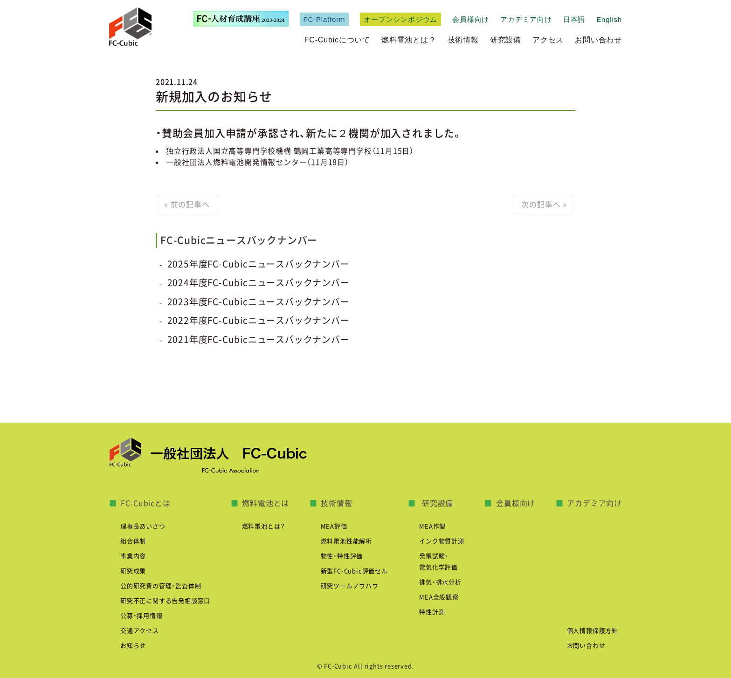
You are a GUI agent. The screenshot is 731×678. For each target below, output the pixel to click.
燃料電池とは (265, 503)
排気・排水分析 (440, 582)
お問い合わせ (598, 40)
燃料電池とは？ (408, 40)
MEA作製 (432, 526)
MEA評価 (334, 526)
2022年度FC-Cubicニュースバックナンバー (258, 320)
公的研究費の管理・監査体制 (160, 586)
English (609, 19)
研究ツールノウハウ (350, 586)
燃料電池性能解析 (346, 541)
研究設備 (505, 40)
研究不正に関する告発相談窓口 (165, 601)
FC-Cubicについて (337, 40)
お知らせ (133, 646)
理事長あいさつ (143, 526)
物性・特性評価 (342, 556)
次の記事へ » (544, 204)
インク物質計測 (441, 541)
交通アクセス (139, 631)
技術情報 (463, 40)
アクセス (548, 40)
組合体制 (133, 541)
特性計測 (432, 612)
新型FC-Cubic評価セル (354, 571)
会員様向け (470, 19)
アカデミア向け (526, 19)
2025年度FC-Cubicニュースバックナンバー (258, 264)
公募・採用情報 (141, 616)
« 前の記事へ (187, 204)
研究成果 (133, 571)
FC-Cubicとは (146, 503)
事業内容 (133, 556)
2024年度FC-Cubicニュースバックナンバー (258, 282)
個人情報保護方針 (592, 631)
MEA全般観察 (439, 597)
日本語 (574, 19)
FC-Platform (324, 19)
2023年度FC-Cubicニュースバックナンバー (258, 301)
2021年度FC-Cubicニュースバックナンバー (258, 339)
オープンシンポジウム (400, 19)
